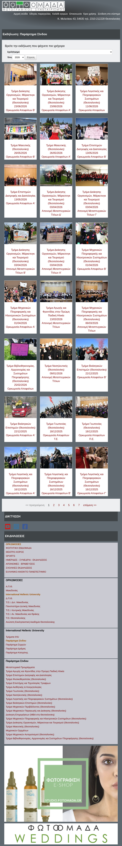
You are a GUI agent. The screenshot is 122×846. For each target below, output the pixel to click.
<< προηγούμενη (35, 505)
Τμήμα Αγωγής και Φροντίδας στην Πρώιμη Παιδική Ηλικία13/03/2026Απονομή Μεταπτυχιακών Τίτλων (56, 317)
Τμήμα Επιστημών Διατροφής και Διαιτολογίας (29, 675)
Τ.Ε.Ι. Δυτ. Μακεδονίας (17, 602)
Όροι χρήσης (89, 14)
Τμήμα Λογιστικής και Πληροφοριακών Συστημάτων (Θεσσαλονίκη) (39, 699)
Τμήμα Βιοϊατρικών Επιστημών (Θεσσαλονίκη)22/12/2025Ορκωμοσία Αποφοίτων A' (20, 430)
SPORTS (10, 556)
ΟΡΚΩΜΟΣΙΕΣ (13, 544)
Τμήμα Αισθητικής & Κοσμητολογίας (24, 687)
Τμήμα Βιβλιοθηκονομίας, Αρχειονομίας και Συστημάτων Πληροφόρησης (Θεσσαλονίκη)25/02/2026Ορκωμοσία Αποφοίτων (20, 377)
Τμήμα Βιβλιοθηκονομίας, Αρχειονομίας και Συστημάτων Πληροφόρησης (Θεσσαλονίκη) (50, 738)
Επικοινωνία (75, 14)
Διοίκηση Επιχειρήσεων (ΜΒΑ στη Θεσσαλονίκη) (30, 714)
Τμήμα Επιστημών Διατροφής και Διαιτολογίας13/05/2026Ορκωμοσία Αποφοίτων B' (92, 151)
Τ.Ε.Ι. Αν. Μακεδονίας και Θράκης (22, 614)
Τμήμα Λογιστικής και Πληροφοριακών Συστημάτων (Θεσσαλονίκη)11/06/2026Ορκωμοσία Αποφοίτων (92, 101)
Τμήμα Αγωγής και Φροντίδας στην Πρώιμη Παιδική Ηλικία (35, 671)
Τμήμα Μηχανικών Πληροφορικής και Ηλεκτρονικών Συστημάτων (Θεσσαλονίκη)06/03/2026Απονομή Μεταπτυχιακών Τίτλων (92, 319)
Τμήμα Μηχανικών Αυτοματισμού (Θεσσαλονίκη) (30, 734)
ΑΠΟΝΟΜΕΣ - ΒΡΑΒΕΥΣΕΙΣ (20, 564)
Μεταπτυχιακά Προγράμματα (20, 667)
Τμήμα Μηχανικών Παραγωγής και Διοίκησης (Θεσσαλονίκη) (36, 710)
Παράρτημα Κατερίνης (17, 652)
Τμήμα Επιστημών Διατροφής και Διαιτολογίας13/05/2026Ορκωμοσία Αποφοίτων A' (20, 198)
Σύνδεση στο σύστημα (109, 14)
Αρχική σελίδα (21, 14)
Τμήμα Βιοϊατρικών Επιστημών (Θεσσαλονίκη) (29, 703)
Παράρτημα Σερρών (16, 644)
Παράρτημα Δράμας (16, 648)
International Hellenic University (23, 594)
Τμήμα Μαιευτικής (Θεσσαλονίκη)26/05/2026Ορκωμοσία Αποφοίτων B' (20, 151)
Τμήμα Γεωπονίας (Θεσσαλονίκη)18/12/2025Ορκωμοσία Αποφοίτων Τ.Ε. (56, 431)
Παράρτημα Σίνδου (16, 640)
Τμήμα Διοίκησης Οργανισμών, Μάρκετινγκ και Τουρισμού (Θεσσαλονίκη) (42, 722)
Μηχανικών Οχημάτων (17, 730)
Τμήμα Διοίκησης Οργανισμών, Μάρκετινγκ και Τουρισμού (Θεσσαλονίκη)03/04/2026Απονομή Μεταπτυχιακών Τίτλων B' (20, 261)
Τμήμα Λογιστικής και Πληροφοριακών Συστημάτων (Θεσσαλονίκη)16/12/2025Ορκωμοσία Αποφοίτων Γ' (91, 484)
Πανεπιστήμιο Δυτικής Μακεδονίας (23, 606)
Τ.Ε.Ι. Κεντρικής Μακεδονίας (20, 610)
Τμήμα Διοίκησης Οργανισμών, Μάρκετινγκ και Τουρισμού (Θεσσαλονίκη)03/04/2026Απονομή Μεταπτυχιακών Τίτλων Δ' (56, 203)
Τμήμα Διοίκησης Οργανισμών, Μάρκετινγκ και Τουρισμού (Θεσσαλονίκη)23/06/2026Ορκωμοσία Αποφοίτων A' (56, 101)
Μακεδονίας (12, 590)
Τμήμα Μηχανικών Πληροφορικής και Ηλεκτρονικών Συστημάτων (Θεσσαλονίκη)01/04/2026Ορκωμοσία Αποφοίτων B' (92, 259)
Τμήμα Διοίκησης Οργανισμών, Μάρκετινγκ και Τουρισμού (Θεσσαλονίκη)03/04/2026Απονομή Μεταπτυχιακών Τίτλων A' (56, 261)
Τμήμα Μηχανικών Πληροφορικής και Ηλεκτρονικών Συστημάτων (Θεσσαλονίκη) (46, 718)
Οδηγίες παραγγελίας (40, 14)
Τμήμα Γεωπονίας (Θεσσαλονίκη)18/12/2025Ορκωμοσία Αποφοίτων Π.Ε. (92, 431)
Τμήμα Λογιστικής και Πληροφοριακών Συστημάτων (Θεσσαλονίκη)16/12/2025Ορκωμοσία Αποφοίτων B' (56, 484)
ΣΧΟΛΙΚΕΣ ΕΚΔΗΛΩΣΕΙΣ (19, 568)
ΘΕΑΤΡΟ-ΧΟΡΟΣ (15, 552)
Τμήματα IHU (12, 637)
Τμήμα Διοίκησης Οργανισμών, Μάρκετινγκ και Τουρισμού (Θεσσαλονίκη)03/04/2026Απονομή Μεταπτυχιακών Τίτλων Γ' (91, 203)
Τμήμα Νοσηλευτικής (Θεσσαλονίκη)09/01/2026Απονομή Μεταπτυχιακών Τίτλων (56, 373)
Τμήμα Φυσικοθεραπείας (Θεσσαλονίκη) (26, 679)
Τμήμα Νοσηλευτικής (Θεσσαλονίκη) (24, 695)
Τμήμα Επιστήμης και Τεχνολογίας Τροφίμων (28, 683)
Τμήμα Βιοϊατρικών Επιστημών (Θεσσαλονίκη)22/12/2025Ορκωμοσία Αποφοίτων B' (92, 372)
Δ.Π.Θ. (9, 598)
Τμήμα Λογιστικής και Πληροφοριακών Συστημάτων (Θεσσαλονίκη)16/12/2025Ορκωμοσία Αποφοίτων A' (20, 484)
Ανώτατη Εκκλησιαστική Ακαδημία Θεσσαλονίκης (30, 622)
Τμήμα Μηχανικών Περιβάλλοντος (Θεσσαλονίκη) (30, 706)
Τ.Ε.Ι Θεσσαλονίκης (15, 618)
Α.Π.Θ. (9, 586)
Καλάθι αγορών (60, 14)
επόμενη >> (89, 505)
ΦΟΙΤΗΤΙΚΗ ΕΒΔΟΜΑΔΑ (19, 548)
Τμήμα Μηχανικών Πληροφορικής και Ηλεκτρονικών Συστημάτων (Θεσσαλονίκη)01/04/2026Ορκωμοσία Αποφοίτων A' (20, 317)
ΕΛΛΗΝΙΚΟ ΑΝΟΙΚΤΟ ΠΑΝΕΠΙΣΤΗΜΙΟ (26, 571)
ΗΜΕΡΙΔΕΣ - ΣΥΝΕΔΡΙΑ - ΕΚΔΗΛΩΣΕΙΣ (26, 560)
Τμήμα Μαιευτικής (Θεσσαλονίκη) (22, 726)
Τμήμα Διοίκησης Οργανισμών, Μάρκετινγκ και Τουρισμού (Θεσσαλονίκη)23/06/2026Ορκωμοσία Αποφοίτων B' (20, 101)
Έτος (9, 57)
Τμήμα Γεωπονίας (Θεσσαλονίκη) (22, 691)
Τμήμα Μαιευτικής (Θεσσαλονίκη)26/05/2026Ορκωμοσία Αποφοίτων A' (56, 151)
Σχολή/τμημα (13, 52)
